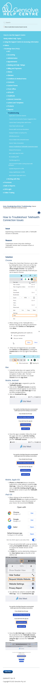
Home (4, 206)
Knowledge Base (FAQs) (14, 206)
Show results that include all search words (16, 27)
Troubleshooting (26, 206)
